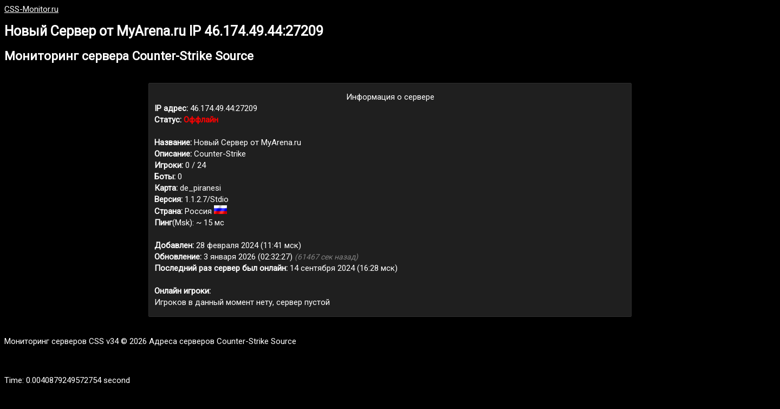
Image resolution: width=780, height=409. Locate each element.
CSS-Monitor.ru (31, 9)
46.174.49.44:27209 (223, 108)
